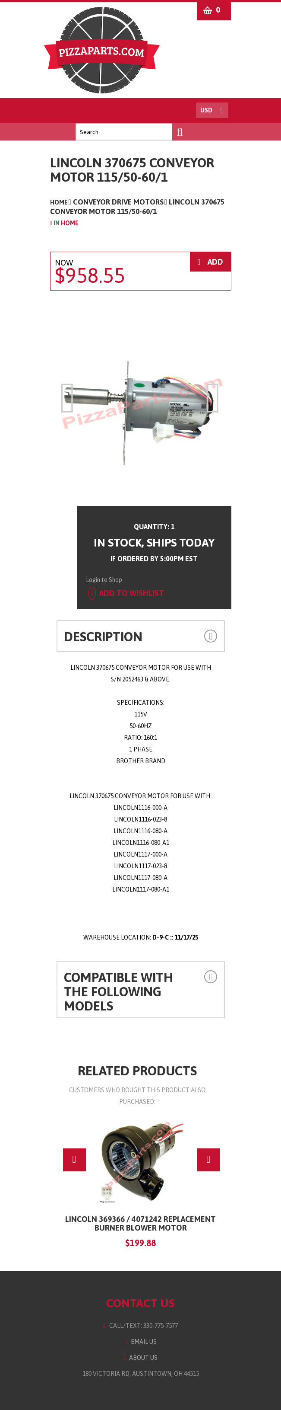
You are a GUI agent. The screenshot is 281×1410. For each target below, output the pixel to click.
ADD (210, 261)
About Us (140, 1357)
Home (59, 202)
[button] (201, 636)
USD (206, 110)
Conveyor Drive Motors (118, 202)
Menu (59, 110)
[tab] (141, 636)
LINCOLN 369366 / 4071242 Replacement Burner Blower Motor (140, 1223)
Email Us (140, 1341)
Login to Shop (104, 579)
